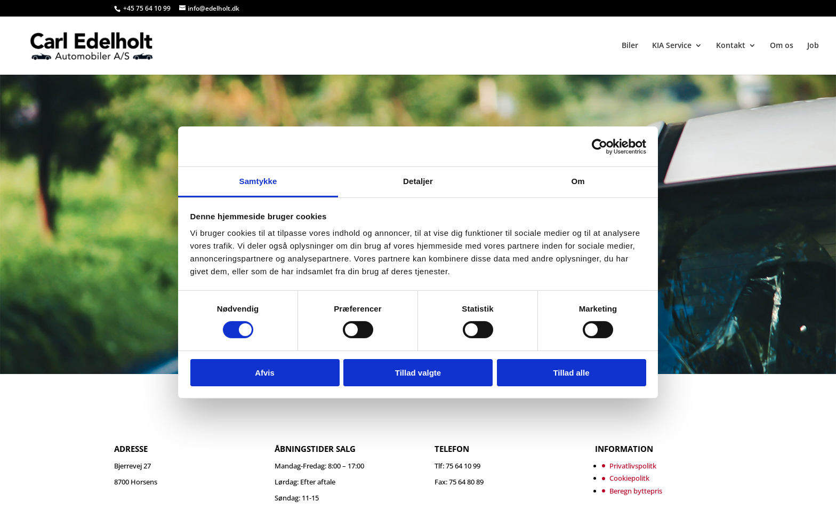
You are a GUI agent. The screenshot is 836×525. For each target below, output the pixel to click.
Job (813, 46)
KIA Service (672, 46)
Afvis (265, 372)
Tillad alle (571, 372)
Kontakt (730, 46)
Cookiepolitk (629, 478)
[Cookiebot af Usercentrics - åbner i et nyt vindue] (599, 146)
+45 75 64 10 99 (147, 8)
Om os (781, 46)
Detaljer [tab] (418, 181)
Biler (630, 46)
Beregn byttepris (635, 491)
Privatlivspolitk (632, 466)
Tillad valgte (418, 372)
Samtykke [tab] (258, 181)
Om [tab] (577, 181)
